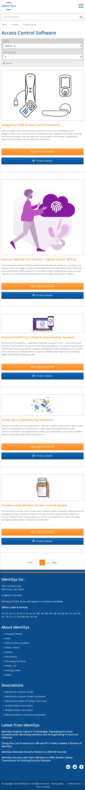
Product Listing (29, 24)
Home (4, 24)
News (7, 638)
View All (9, 63)
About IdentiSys (15, 627)
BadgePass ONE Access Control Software (30, 125)
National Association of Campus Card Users (26, 700)
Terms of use (74, 783)
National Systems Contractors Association (25, 714)
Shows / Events (12, 647)
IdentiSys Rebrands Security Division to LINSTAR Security (34, 751)
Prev (30, 562)
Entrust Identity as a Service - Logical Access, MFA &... (39, 259)
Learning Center (12, 670)
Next (54, 562)
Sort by (6, 41)
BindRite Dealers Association (19, 710)
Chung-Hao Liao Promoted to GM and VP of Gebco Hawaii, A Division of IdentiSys (41, 745)
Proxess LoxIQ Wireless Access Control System (34, 505)
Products (15, 24)
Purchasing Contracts (15, 661)
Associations (11, 656)
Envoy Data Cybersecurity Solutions (27, 420)
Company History (13, 633)
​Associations (12, 685)
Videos (8, 674)
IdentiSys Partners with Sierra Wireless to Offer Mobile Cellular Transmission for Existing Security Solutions (37, 759)
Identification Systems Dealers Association (25, 696)
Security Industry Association (19, 705)
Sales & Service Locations (17, 642)
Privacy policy (57, 783)
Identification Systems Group (19, 691)
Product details (44, 160)
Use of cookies (43, 786)
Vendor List (10, 665)
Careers (9, 652)
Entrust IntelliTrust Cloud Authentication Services (37, 337)
